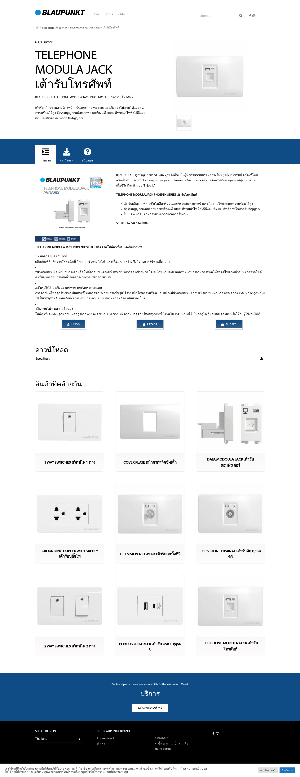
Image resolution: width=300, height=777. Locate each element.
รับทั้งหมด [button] (287, 770)
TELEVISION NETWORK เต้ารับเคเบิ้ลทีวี (150, 554)
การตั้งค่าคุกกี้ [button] (267, 770)
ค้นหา (101, 743)
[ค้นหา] (241, 15)
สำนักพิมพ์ (161, 738)
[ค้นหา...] (221, 15)
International (105, 738)
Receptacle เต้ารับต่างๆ (54, 27)
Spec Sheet (42, 358)
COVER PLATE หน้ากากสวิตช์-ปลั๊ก (149, 462)
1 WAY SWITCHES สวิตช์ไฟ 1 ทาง (69, 462)
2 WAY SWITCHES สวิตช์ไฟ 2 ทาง (69, 646)
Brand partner (163, 748)
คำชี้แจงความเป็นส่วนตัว (171, 743)
